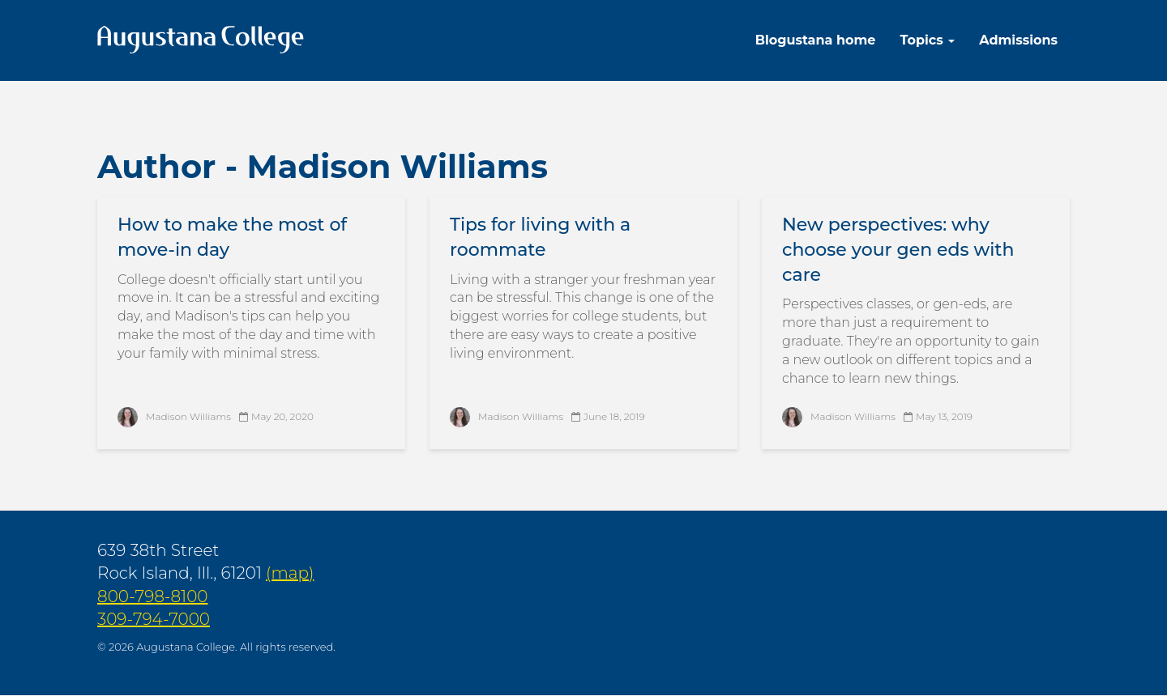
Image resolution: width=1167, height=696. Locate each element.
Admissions (1018, 40)
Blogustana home (815, 40)
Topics (927, 40)
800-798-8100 (152, 596)
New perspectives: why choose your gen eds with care (898, 250)
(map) (290, 573)
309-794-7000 (153, 619)
